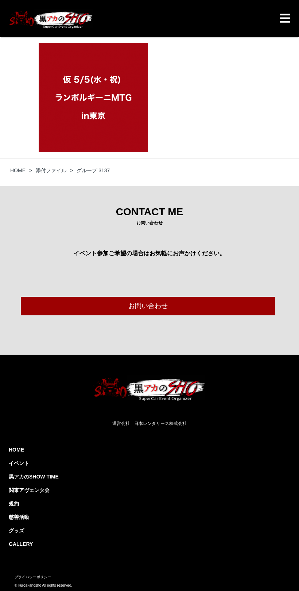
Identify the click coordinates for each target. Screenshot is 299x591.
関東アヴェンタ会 (29, 490)
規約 (14, 504)
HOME (16, 450)
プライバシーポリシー (33, 577)
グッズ (16, 530)
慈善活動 (19, 517)
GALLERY (21, 544)
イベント (19, 463)
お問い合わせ (148, 306)
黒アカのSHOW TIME (34, 477)
